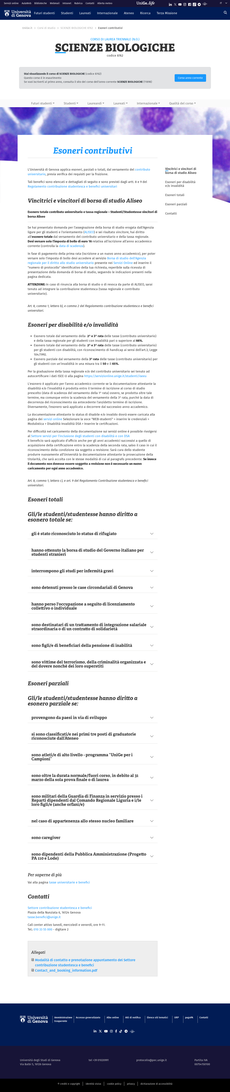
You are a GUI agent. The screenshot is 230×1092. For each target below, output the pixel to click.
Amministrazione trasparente (61, 1019)
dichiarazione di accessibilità (156, 1084)
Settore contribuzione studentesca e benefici (60, 908)
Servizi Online (123, 263)
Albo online (113, 1017)
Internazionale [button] (147, 103)
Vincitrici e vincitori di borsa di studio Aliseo (181, 171)
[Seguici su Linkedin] (170, 4)
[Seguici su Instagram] (185, 4)
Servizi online (11, 3)
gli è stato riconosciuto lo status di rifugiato (74, 533)
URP (176, 1017)
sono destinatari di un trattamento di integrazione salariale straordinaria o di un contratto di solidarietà (88, 626)
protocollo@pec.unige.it (151, 1060)
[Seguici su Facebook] (190, 4)
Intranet (67, 3)
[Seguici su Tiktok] (194, 4)
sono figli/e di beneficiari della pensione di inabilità (81, 645)
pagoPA (189, 1017)
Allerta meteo (104, 3)
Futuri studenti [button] (41, 103)
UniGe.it (27, 28)
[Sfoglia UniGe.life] (147, 3)
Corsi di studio (46, 28)
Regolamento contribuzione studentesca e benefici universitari (72, 186)
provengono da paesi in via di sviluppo (69, 717)
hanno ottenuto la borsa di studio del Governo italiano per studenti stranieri (87, 552)
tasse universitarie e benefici (69, 882)
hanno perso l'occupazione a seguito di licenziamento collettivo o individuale (83, 606)
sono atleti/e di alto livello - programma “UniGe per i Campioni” (82, 757)
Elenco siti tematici (157, 1017)
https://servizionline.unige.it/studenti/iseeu (115, 376)
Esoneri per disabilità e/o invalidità (180, 184)
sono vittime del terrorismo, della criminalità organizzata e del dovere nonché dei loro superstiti (88, 664)
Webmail (54, 3)
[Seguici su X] (175, 4)
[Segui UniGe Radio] (204, 4)
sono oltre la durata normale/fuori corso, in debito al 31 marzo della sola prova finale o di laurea (84, 777)
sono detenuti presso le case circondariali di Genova (82, 587)
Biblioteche (40, 3)
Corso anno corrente (190, 78)
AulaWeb (26, 3)
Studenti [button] (70, 103)
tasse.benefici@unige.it (44, 917)
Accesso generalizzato (88, 1017)
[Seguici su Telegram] (199, 4)
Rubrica (78, 3)
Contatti (90, 3)
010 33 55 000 (43, 929)
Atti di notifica (133, 1017)
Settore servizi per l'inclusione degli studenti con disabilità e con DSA (80, 436)
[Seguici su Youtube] (180, 4)
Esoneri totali (174, 195)
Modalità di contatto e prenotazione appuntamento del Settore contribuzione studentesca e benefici (85, 962)
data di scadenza (71, 246)
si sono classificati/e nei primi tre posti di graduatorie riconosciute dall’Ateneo (83, 736)
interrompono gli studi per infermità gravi (72, 571)
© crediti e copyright (69, 1084)
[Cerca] (225, 12)
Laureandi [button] (94, 103)
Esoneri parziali (176, 204)
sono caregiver (45, 837)
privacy (131, 1084)
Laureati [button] (119, 103)
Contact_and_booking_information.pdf (66, 970)
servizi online (53, 419)
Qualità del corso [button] (181, 103)
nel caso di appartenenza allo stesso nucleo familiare (82, 821)
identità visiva (93, 1084)
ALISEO (89, 232)
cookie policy (114, 1084)
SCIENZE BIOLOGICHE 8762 (76, 28)
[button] (44, 13)
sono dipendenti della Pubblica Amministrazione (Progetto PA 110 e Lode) (88, 856)
